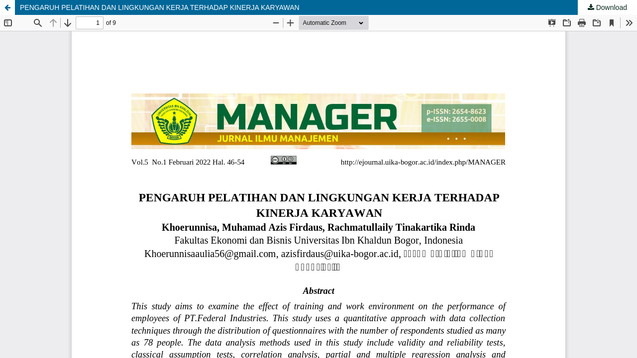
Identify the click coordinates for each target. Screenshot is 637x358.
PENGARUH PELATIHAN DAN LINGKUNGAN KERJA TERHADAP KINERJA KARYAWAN (160, 7)
